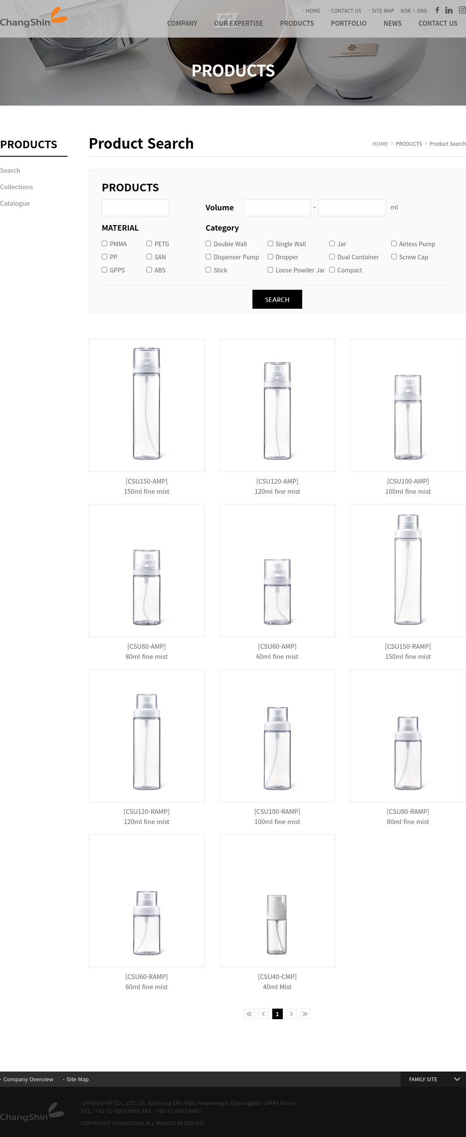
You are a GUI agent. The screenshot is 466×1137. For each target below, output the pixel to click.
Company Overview (28, 1079)
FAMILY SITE (423, 1079)
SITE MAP (383, 10)
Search (10, 170)
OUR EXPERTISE (238, 23)
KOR (406, 10)
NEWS (393, 23)
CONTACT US (346, 10)
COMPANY (182, 23)
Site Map (78, 1079)
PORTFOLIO (349, 23)
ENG (422, 10)
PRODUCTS (297, 23)
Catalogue (15, 203)
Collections (16, 186)
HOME (313, 10)
